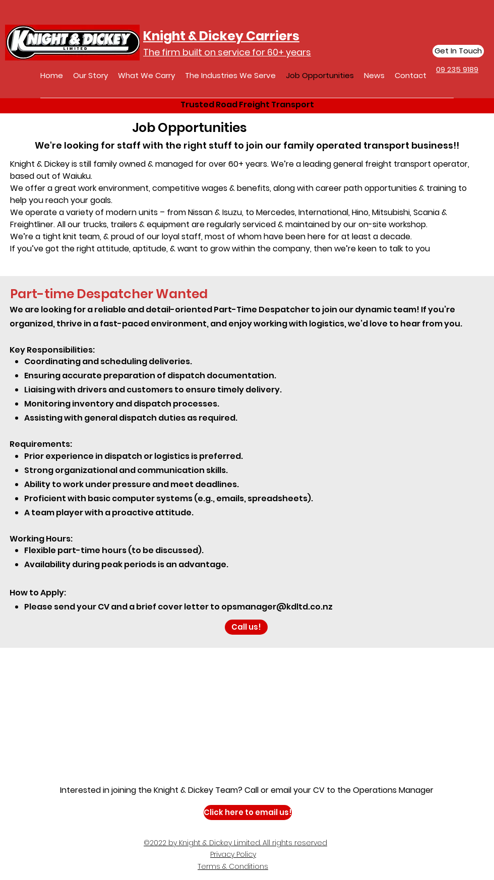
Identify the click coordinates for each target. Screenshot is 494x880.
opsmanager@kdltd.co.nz (277, 607)
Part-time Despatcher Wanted (109, 294)
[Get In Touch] (458, 51)
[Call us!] (246, 627)
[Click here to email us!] (248, 812)
